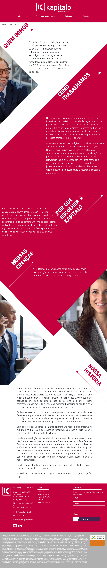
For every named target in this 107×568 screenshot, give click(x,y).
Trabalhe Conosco (43, 502)
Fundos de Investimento (45, 16)
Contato (86, 16)
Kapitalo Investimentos (53, 8)
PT (105, 2)
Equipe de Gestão (43, 497)
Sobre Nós (41, 492)
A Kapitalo (22, 16)
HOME (4, 25)
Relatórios (69, 16)
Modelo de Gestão (43, 494)
